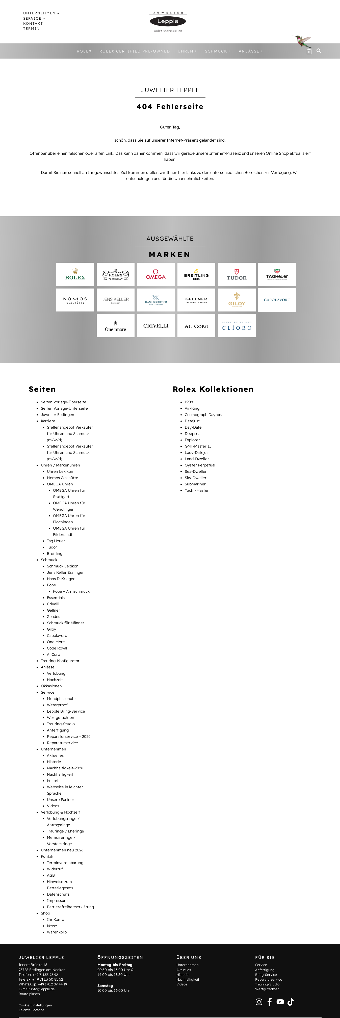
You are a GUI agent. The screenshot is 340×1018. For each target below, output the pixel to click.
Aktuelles (55, 741)
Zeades (54, 607)
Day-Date (194, 426)
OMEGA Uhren (60, 480)
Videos (53, 789)
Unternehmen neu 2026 (63, 831)
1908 (189, 401)
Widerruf (55, 850)
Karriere (48, 420)
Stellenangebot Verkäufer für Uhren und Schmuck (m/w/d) (71, 432)
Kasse (52, 904)
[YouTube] (280, 988)
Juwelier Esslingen (58, 413)
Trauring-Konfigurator (61, 650)
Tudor (52, 541)
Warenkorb (57, 910)
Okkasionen (52, 674)
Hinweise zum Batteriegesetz (136, 1010)
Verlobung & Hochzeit (61, 795)
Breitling (55, 547)
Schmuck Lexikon (64, 559)
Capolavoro (58, 626)
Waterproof (58, 692)
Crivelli (53, 595)
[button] (38, 13)
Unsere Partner (61, 783)
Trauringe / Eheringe (66, 813)
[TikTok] (291, 988)
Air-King (192, 407)
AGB (51, 856)
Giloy (52, 619)
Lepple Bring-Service (67, 698)
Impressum (58, 880)
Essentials (56, 589)
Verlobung (56, 662)
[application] (53, 13)
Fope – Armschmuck (72, 583)
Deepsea (193, 432)
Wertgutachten (61, 704)
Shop (46, 892)
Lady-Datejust (198, 450)
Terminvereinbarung (66, 844)
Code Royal (58, 638)
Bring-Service (267, 961)
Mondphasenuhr (62, 686)
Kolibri (53, 765)
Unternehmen (54, 735)
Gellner (53, 601)
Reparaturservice (63, 729)
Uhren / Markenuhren (61, 462)
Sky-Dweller (196, 474)
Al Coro (54, 644)
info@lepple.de (43, 975)
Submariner (196, 480)
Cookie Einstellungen (36, 991)
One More (56, 632)
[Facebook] (269, 988)
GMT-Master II (198, 444)
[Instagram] (259, 988)
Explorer (193, 438)
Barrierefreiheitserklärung (71, 886)
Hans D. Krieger (61, 571)
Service (48, 680)
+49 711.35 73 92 (46, 961)
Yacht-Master (197, 486)
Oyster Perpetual (201, 462)
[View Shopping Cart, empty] (309, 51)
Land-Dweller (197, 456)
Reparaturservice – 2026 (70, 722)
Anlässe (48, 656)
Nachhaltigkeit (60, 759)
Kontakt (48, 838)
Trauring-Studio (61, 710)
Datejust (193, 420)
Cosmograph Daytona (206, 413)
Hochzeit (55, 668)
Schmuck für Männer (66, 613)
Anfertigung (58, 716)
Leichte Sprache (32, 996)
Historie (54, 747)
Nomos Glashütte (63, 474)
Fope (52, 577)
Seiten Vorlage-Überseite (64, 401)
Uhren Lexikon (60, 468)
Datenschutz (58, 874)
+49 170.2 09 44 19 (54, 971)
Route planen (30, 980)
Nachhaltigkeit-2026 (66, 753)
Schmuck (50, 553)
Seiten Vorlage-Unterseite (65, 407)
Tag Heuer (56, 535)
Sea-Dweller (196, 468)
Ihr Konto (56, 898)
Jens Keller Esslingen (66, 565)
